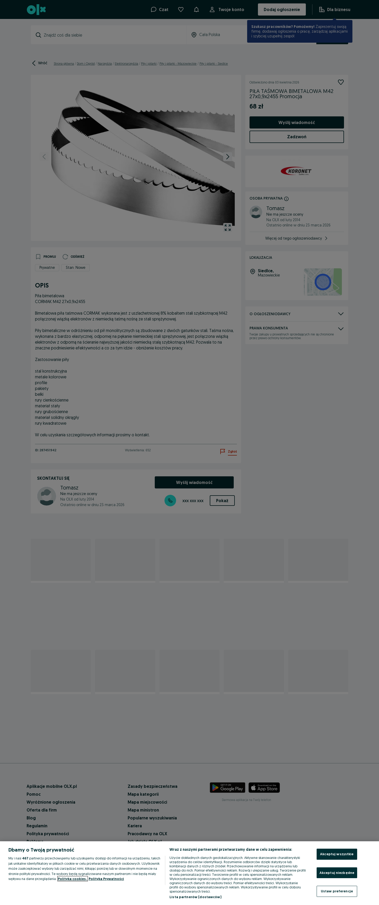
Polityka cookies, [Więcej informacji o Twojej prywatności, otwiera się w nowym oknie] (72, 879)
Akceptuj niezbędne (337, 873)
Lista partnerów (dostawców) (195, 897)
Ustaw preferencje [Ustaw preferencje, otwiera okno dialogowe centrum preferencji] (337, 891)
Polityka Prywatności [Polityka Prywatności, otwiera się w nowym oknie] (106, 879)
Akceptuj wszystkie (336, 854)
